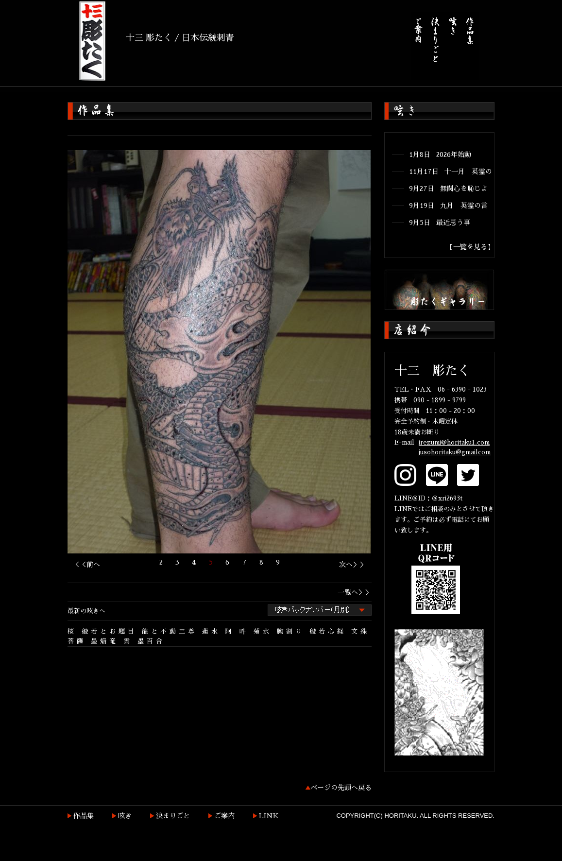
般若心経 (327, 631)
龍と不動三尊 (169, 631)
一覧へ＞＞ (355, 592)
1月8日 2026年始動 (440, 154)
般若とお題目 (109, 631)
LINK (269, 815)
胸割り (291, 631)
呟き (125, 815)
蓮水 (211, 631)
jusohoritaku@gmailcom (455, 452)
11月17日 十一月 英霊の (450, 171)
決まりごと (173, 815)
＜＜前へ (86, 564)
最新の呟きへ (86, 611)
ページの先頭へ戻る (341, 787)
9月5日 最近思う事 (439, 222)
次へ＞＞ (352, 564)
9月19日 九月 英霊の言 (448, 205)
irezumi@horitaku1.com (454, 442)
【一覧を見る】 (470, 246)
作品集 (83, 815)
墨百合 (151, 641)
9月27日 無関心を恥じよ (448, 188)
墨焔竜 (105, 641)
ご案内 (224, 815)
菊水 (263, 631)
